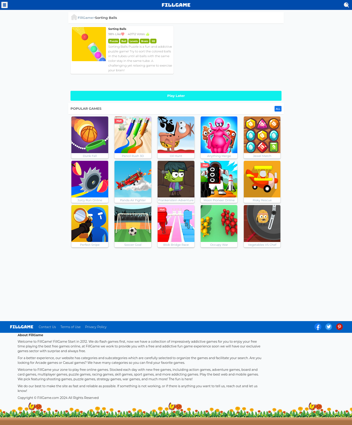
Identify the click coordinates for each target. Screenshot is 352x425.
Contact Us (47, 327)
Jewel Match (262, 156)
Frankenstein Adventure (176, 200)
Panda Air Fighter (133, 200)
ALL (278, 108)
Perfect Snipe (89, 244)
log (21, 327)
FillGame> (82, 18)
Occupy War (219, 244)
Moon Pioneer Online (219, 200)
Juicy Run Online (89, 200)
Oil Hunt (176, 156)
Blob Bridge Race (176, 244)
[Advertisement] (230, 57)
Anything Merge (219, 156)
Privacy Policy (95, 327)
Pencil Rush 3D (133, 156)
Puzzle (114, 41)
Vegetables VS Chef (262, 244)
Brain (144, 41)
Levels (134, 41)
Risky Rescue (262, 200)
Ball (123, 41)
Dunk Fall (90, 156)
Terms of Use (70, 327)
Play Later (176, 96)
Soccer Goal (132, 244)
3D (153, 41)
